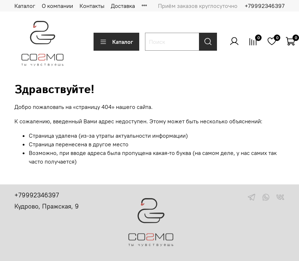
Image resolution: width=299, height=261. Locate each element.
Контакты (92, 5)
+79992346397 (265, 5)
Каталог (24, 5)
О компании (57, 5)
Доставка (123, 5)
